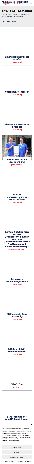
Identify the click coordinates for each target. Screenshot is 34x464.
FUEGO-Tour (17, 384)
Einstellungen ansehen (17, 457)
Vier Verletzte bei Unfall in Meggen (17, 125)
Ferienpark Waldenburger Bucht (17, 280)
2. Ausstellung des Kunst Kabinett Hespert (17, 418)
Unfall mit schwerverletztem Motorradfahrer (17, 197)
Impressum (28, 461)
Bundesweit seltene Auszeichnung (17, 160)
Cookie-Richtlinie (9, 461)
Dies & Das (17, 62)
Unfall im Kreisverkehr (17, 91)
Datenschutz (19, 461)
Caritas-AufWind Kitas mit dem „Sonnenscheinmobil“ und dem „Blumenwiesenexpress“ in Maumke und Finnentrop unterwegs (17, 239)
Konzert (16, 387)
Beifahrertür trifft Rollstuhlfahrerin (17, 350)
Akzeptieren (17, 447)
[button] (31, 424)
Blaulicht (17, 95)
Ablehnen (17, 452)
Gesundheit (17, 165)
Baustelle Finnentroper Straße (17, 58)
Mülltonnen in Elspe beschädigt (17, 315)
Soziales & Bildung (16, 249)
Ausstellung (17, 422)
